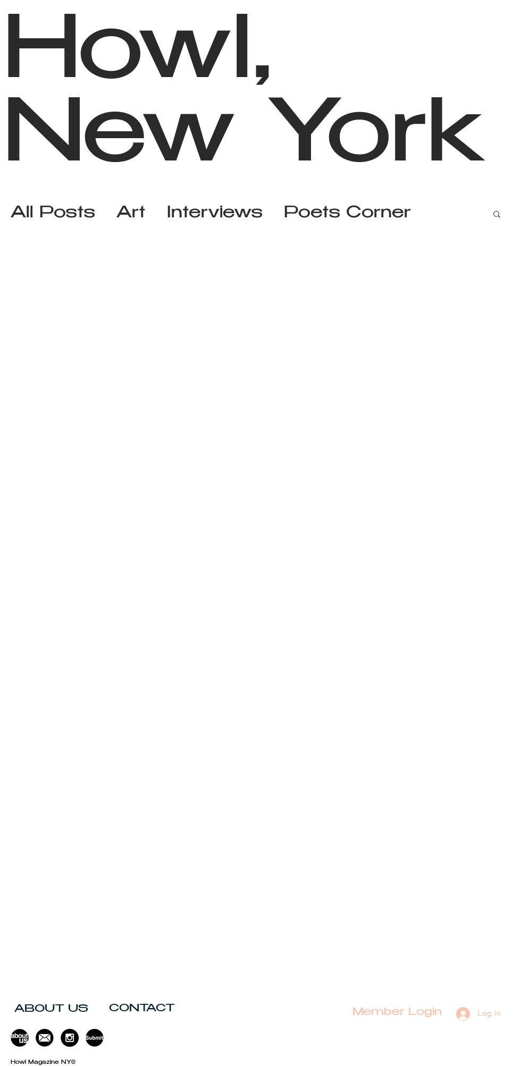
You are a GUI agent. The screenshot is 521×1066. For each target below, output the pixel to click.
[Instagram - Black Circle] (70, 1038)
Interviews (215, 214)
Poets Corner (347, 214)
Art (131, 214)
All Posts (53, 214)
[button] (497, 215)
